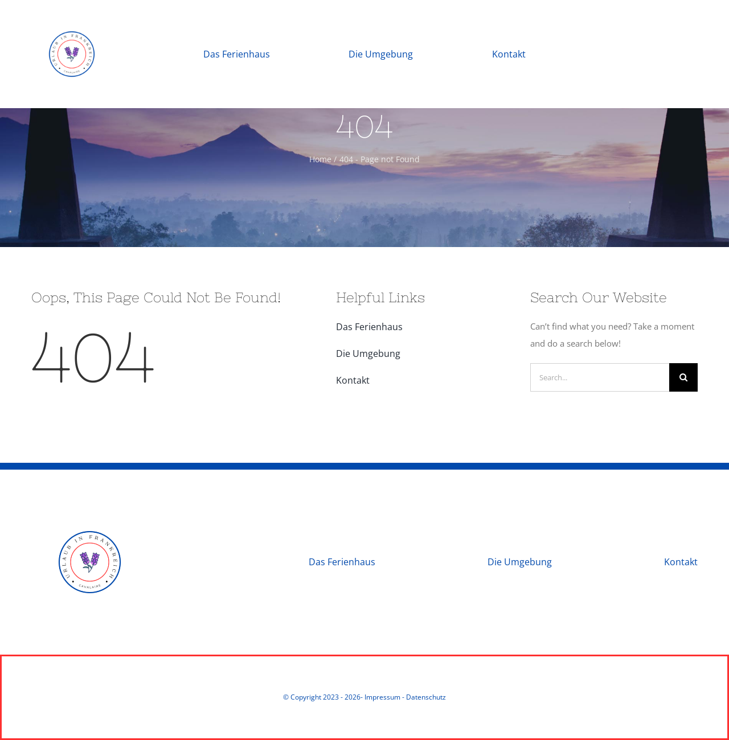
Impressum (382, 697)
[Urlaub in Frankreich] (71, 15)
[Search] (683, 377)
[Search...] (599, 377)
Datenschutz (426, 697)
